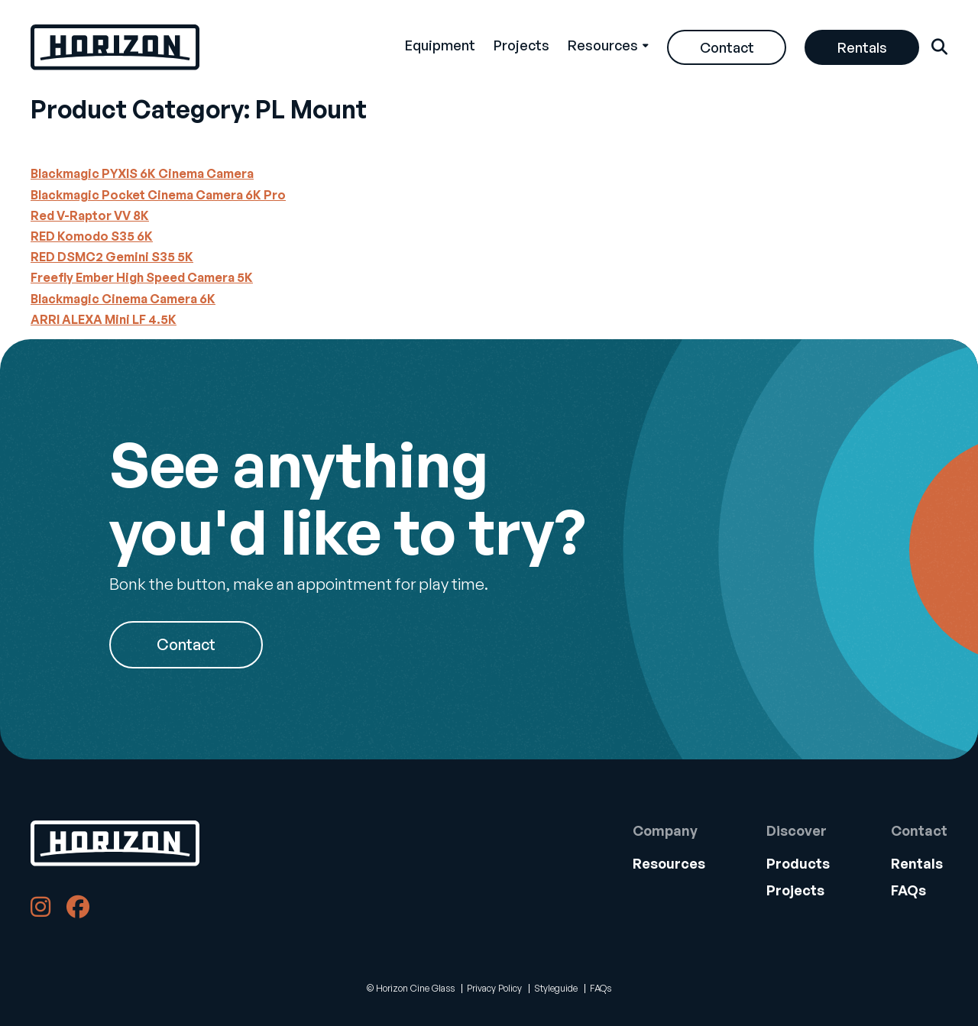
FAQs (908, 890)
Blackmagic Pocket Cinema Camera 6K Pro (158, 194)
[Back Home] (115, 47)
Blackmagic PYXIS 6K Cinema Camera (142, 173)
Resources (603, 45)
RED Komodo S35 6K (92, 236)
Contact (727, 47)
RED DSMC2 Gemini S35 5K (112, 256)
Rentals (862, 47)
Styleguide (556, 988)
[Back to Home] (115, 843)
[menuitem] (440, 47)
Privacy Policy (494, 988)
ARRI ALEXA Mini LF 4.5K (103, 319)
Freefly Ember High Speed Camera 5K (142, 277)
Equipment (440, 45)
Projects (521, 45)
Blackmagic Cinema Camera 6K (123, 298)
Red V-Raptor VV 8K (90, 215)
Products (798, 863)
